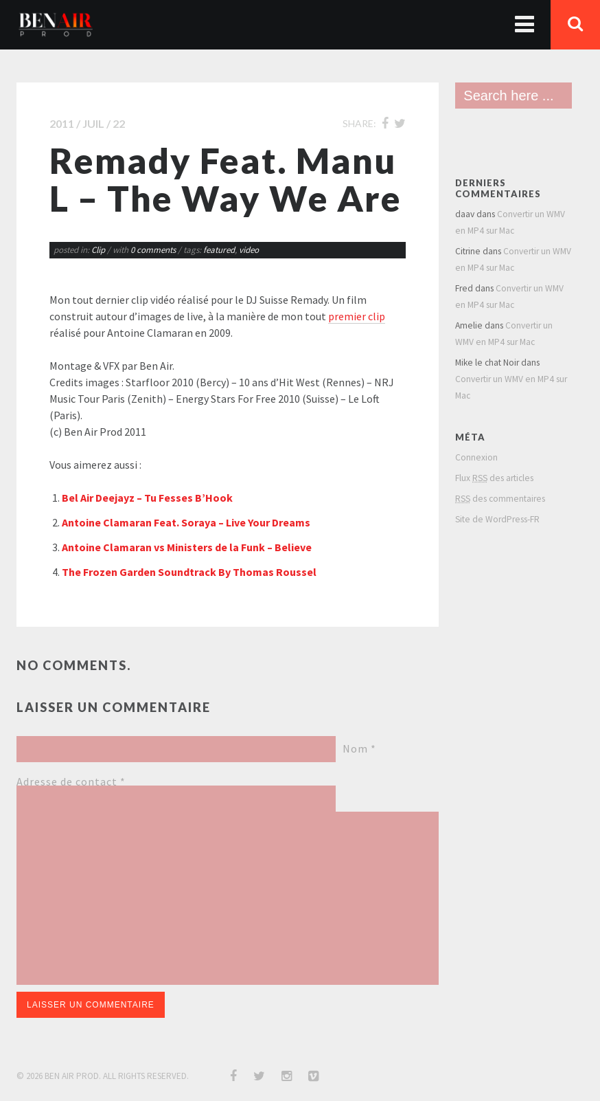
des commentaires (500, 498)
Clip (98, 250)
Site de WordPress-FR (497, 519)
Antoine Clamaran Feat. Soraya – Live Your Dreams (186, 522)
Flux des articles (494, 478)
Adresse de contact (71, 781)
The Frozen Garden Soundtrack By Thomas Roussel (189, 572)
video (249, 250)
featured (219, 250)
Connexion (476, 457)
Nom (359, 748)
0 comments (154, 250)
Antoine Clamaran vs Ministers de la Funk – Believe (187, 547)
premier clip (356, 316)
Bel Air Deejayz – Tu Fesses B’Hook (147, 497)
